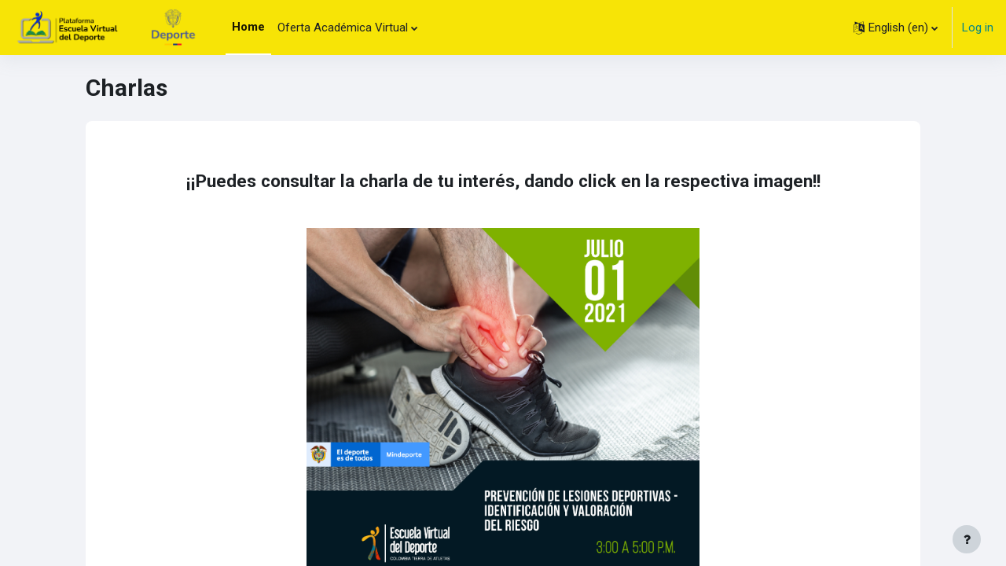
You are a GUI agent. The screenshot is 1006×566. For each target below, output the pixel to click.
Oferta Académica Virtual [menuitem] (342, 27)
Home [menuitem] (248, 27)
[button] (896, 27)
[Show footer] (967, 539)
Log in (977, 27)
